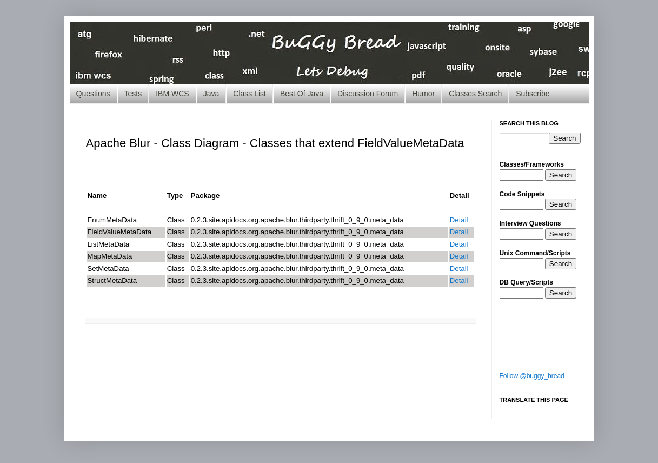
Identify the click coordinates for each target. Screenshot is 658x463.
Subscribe (532, 93)
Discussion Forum (367, 93)
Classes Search (475, 93)
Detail (459, 220)
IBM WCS (172, 93)
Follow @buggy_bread (532, 376)
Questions (93, 93)
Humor (423, 93)
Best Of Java (301, 93)
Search (560, 175)
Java (211, 93)
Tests (133, 93)
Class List (249, 93)
